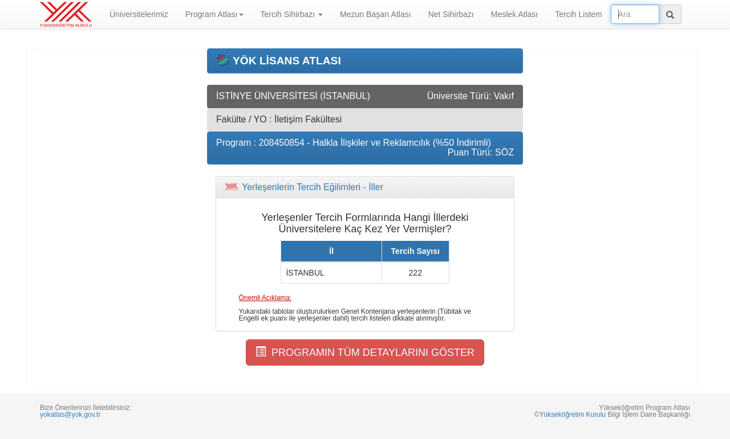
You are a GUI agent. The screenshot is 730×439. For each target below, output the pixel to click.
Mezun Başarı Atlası (375, 14)
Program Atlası (214, 14)
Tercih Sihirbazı (292, 14)
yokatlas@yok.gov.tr (70, 415)
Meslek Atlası (514, 14)
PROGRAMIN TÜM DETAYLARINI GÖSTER (365, 352)
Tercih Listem (578, 14)
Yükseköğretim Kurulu (573, 415)
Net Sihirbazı (451, 14)
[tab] (365, 187)
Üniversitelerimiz (139, 14)
